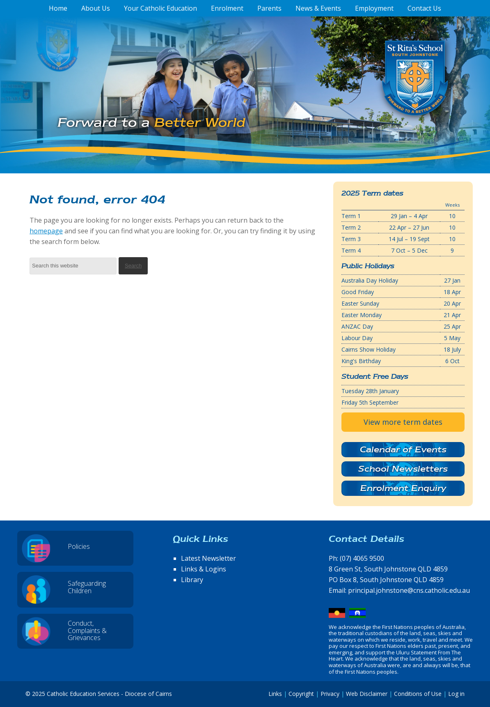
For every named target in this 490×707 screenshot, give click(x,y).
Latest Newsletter (208, 558)
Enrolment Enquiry (403, 488)
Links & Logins (203, 568)
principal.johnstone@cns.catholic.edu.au (409, 590)
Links (275, 694)
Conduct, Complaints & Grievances (87, 630)
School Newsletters (403, 468)
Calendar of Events (403, 449)
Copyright (301, 694)
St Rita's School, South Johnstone (374, 91)
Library (192, 579)
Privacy (330, 694)
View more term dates (403, 422)
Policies (79, 546)
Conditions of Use (418, 694)
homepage (46, 230)
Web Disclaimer (366, 694)
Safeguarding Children (87, 587)
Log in (456, 694)
